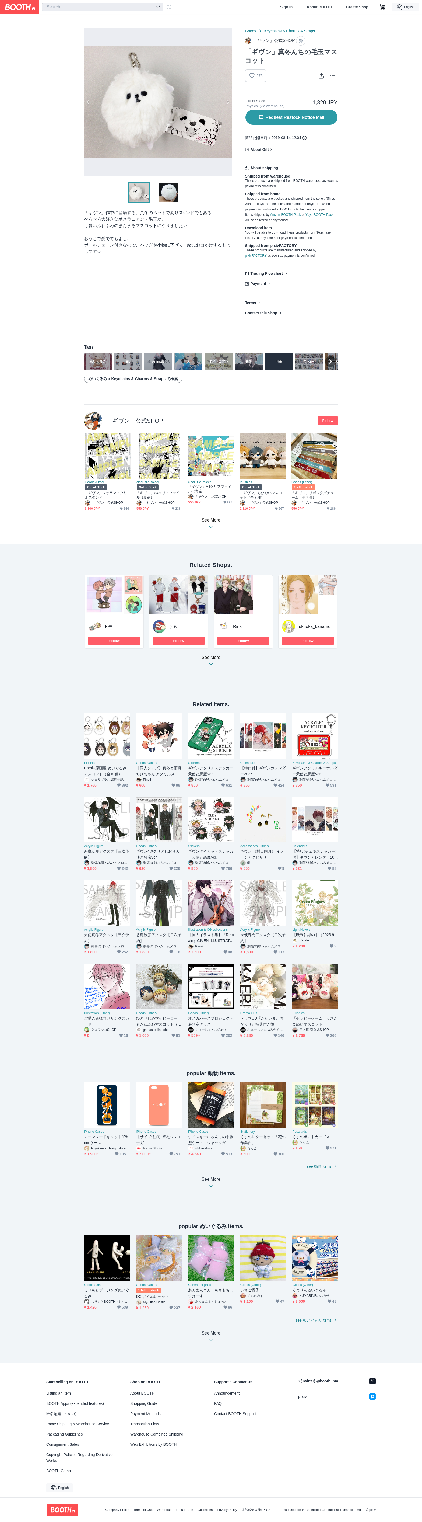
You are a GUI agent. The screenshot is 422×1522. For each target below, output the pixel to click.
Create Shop (357, 7)
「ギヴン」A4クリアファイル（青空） (209, 489)
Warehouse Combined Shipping (156, 1434)
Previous (88, 102)
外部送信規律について (257, 1509)
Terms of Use (143, 1509)
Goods (250, 31)
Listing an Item (58, 1393)
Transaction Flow (144, 1424)
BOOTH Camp (58, 1471)
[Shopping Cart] (382, 7)
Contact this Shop (261, 313)
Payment (258, 284)
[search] (157, 7)
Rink (237, 626)
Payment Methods (145, 1414)
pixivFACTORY (255, 256)
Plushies (246, 482)
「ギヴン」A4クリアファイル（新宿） (158, 495)
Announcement (227, 1393)
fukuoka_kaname (314, 626)
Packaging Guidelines (64, 1434)
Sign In (286, 7)
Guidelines (205, 1509)
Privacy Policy (227, 1509)
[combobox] (102, 7)
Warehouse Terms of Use (175, 1509)
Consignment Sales (62, 1444)
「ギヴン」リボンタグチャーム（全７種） (312, 495)
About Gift (259, 149)
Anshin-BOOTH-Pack (285, 215)
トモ (108, 626)
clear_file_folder (147, 482)
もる (172, 626)
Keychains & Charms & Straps (289, 31)
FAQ (218, 1403)
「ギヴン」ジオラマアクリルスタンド (106, 495)
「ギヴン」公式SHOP (135, 421)
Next (227, 102)
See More (211, 662)
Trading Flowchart (266, 273)
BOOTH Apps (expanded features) (75, 1403)
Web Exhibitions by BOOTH (153, 1444)
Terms (250, 303)
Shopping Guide (143, 1403)
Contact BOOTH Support (235, 1414)
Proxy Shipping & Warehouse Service (77, 1424)
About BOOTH (319, 7)
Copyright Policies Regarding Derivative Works (79, 1457)
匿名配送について (61, 1414)
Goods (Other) (95, 482)
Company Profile (117, 1509)
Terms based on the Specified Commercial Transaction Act (320, 1509)
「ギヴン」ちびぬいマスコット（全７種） (261, 495)
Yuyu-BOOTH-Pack (319, 215)
